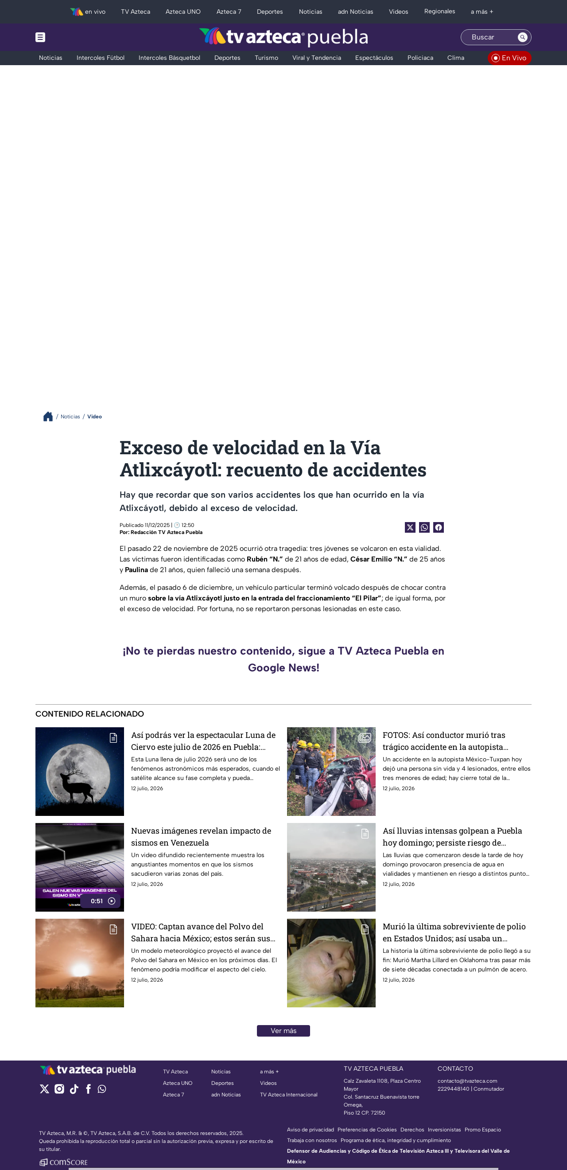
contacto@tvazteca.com (467, 1081)
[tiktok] (73, 1092)
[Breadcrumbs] (52, 416)
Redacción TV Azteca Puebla (166, 532)
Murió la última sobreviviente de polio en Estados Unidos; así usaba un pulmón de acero (454, 932)
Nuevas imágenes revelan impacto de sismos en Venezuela (201, 836)
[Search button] (523, 37)
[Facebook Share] (438, 527)
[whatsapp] (101, 1091)
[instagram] (59, 1092)
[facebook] (88, 1092)
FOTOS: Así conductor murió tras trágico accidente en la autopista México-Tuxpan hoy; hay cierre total (450, 741)
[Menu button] (70, 37)
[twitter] (44, 1092)
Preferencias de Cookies (367, 1130)
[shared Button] (424, 527)
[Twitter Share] (410, 527)
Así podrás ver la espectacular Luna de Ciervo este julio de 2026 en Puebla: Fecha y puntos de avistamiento (203, 741)
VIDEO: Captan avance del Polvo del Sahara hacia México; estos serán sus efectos (200, 932)
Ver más (284, 1030)
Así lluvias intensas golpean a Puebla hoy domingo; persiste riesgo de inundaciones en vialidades (452, 837)
